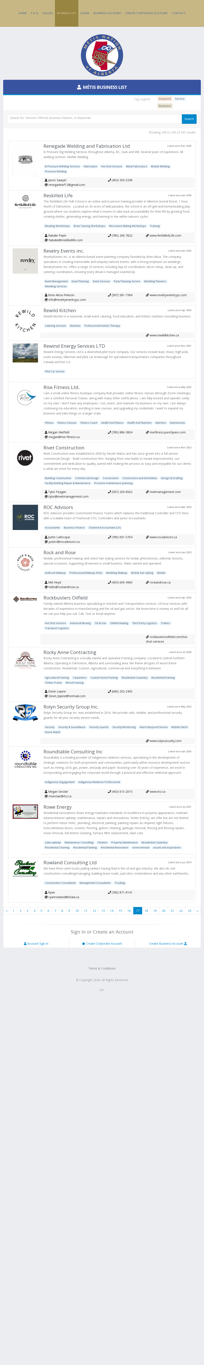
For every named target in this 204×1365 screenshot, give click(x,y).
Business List (66, 13)
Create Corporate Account (146, 13)
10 (77, 911)
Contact (179, 13)
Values (48, 13)
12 (94, 911)
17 (137, 911)
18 (146, 911)
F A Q (34, 13)
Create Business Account (168, 944)
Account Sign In (36, 944)
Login (84, 13)
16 (129, 911)
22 (181, 911)
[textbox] (95, 119)
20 (163, 911)
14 (111, 911)
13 (103, 911)
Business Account (107, 13)
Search (189, 119)
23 (189, 911)
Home (23, 13)
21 (172, 911)
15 (120, 911)
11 (85, 911)
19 (155, 911)
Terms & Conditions (102, 968)
